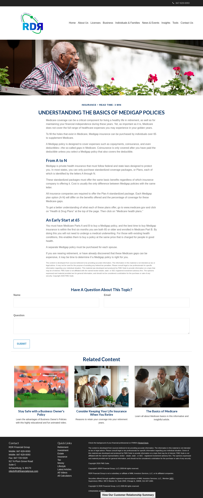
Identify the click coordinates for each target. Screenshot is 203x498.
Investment (63, 450)
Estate (61, 453)
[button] (83, 23)
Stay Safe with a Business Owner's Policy (41, 412)
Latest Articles (64, 469)
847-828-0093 (181, 3)
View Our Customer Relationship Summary (128, 495)
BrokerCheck (143, 443)
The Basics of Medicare (161, 411)
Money (61, 463)
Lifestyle (62, 466)
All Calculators (65, 475)
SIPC (172, 478)
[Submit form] (21, 344)
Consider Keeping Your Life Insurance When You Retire (101, 412)
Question (18, 315)
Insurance (62, 456)
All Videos (62, 472)
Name (16, 295)
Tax (59, 460)
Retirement (63, 447)
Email (107, 295)
